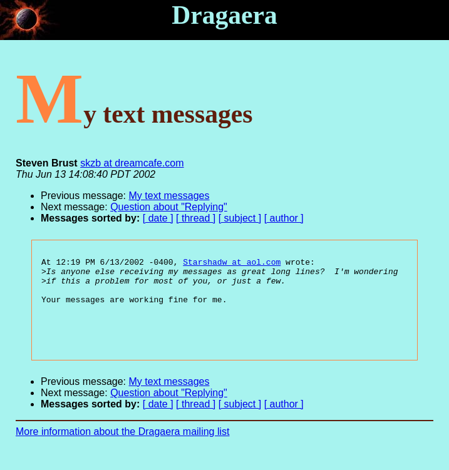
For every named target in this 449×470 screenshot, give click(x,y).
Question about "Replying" (168, 207)
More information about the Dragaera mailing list (123, 448)
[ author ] (284, 218)
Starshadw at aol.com (232, 263)
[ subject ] (240, 218)
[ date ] (158, 218)
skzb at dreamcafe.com (131, 163)
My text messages (169, 195)
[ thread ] (195, 218)
